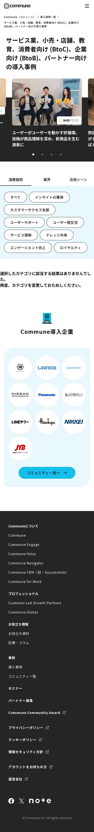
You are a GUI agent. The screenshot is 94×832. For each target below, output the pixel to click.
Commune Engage (23, 544)
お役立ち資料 (18, 633)
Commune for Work (25, 581)
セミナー (15, 688)
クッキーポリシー (22, 739)
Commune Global (23, 612)
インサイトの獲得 (49, 197)
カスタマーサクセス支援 (29, 209)
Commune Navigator (26, 563)
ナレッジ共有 (56, 235)
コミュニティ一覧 (22, 676)
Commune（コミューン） (20, 17)
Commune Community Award (34, 712)
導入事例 (15, 666)
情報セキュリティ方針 (25, 751)
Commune (17, 535)
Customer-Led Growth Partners (34, 602)
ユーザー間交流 (65, 222)
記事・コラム (18, 642)
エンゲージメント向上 (28, 247)
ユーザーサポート (24, 222)
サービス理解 (21, 235)
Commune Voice (22, 553)
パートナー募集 (20, 700)
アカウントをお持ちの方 (27, 766)
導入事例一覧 (48, 17)
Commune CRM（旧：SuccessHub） (38, 572)
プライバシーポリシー (25, 727)
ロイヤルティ (70, 247)
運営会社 (15, 779)
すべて (15, 197)
